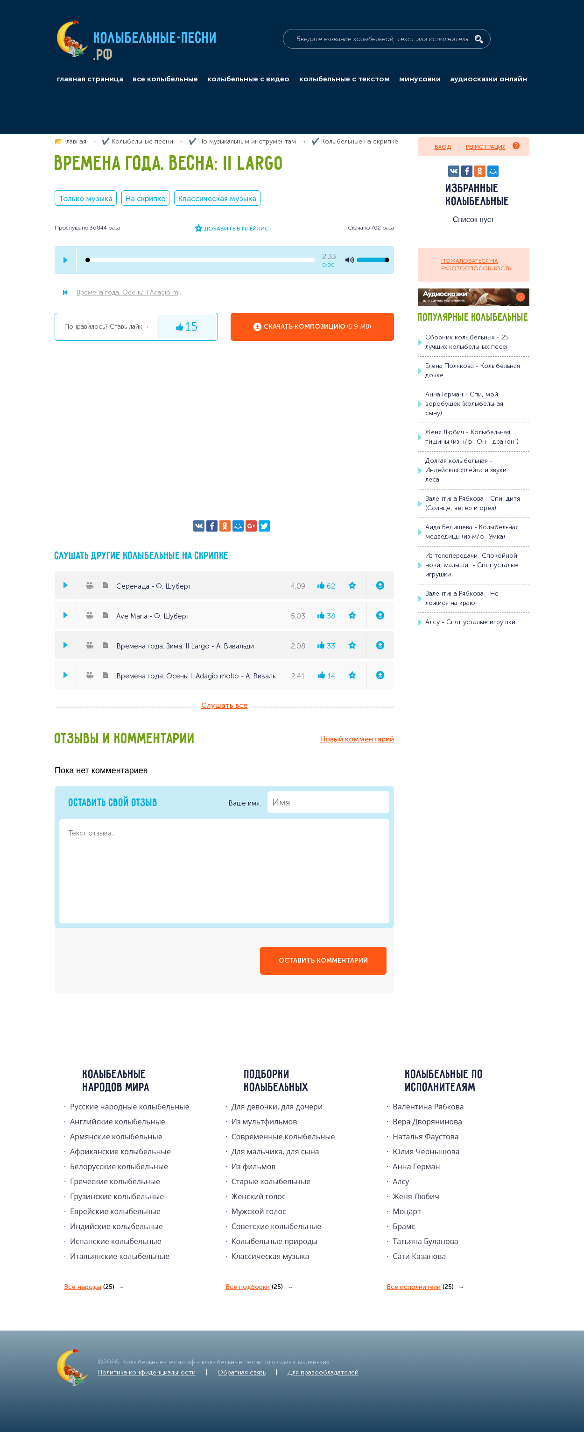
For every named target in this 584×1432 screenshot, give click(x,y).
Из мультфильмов (264, 1121)
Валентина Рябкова (428, 1106)
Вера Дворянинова (427, 1121)
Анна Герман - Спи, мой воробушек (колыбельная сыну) (464, 403)
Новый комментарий (357, 738)
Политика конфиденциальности (147, 1372)
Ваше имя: (308, 802)
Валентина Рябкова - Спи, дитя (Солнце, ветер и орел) (472, 503)
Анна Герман (416, 1166)
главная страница (90, 79)
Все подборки (254, 1287)
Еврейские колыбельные (115, 1211)
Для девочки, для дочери (277, 1106)
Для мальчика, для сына (275, 1151)
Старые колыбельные (271, 1181)
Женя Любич (416, 1196)
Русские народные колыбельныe (130, 1106)
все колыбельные (165, 79)
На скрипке (145, 198)
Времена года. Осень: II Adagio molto (131, 292)
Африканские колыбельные (120, 1151)
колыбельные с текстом (344, 79)
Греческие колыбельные (115, 1181)
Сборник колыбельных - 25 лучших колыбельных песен (467, 342)
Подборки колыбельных (276, 1081)
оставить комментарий (323, 960)
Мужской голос (259, 1211)
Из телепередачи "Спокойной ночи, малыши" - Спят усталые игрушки (472, 565)
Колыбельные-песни (156, 38)
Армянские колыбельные (116, 1136)
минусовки (420, 79)
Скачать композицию (317, 326)
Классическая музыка (217, 198)
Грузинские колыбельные (117, 1196)
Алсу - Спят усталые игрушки (470, 622)
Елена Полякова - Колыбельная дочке (472, 370)
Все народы (89, 1287)
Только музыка (86, 198)
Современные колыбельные (283, 1136)
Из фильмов (254, 1166)
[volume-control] (373, 260)
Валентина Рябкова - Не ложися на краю (462, 598)
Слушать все (224, 705)
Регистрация (493, 146)
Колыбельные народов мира (116, 1081)
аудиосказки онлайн (488, 79)
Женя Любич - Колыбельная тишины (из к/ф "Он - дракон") (472, 437)
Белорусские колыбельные (119, 1166)
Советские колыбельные (276, 1226)
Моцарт (407, 1211)
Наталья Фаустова (425, 1136)
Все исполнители (420, 1287)
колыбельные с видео (248, 79)
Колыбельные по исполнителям (444, 1081)
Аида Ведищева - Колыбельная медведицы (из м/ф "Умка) (472, 531)
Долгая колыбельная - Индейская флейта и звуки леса (466, 470)
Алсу (401, 1181)
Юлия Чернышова (426, 1151)
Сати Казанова (419, 1256)
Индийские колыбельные (116, 1226)
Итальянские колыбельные (119, 1256)
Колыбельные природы (274, 1241)
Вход (443, 147)
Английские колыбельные (117, 1121)
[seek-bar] (200, 260)
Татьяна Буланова (425, 1241)
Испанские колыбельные (116, 1241)
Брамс (404, 1226)
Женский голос (259, 1196)
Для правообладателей (323, 1372)
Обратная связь (242, 1372)
